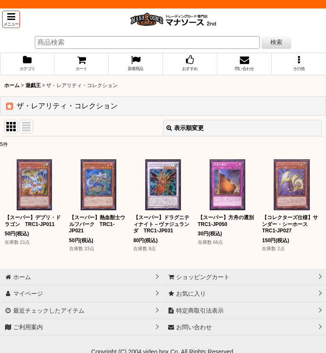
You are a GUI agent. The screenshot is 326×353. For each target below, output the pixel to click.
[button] (11, 19)
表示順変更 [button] (185, 127)
